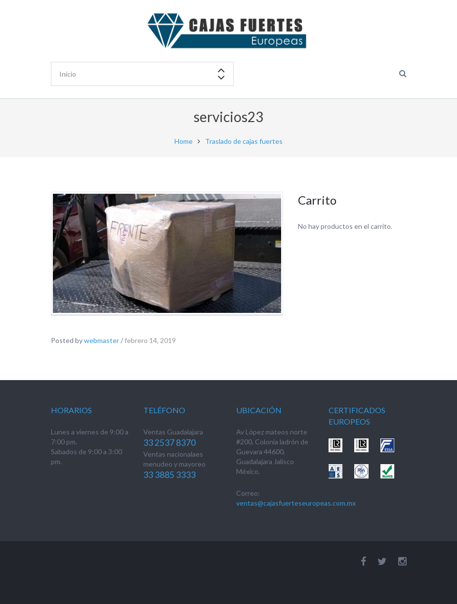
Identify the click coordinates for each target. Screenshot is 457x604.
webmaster (101, 340)
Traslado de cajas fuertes (244, 141)
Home (183, 141)
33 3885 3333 (169, 475)
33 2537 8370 (169, 442)
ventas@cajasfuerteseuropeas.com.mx (296, 503)
